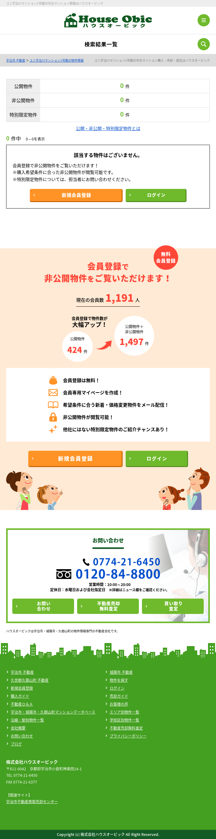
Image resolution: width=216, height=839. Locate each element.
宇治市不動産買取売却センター (32, 801)
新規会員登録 (22, 688)
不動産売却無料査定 (126, 728)
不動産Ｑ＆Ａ (22, 704)
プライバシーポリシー (128, 736)
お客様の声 (119, 704)
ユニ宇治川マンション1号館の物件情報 (56, 60)
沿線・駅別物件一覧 (27, 720)
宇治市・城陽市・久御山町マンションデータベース (53, 712)
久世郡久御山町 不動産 (30, 680)
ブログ (16, 744)
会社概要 (18, 728)
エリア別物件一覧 (124, 712)
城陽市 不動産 (121, 672)
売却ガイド (119, 696)
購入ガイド (20, 696)
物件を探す (119, 680)
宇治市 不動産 (15, 60)
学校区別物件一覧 (124, 720)
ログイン (117, 688)
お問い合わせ (22, 736)
